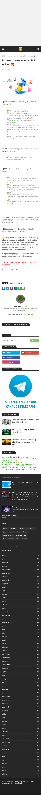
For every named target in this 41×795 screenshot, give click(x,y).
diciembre (21, 569)
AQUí (20, 160)
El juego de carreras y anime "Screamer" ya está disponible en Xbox (25, 508)
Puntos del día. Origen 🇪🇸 (10, 457)
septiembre (21, 580)
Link (8, 104)
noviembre (21, 573)
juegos (5, 532)
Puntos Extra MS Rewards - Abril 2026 (25, 482)
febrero (21, 562)
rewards (9, 56)
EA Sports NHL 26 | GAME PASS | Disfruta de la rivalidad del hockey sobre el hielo (18, 465)
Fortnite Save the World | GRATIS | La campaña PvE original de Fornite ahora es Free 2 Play (20, 468)
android (24, 539)
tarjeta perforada (8, 539)
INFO (12, 123)
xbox (17, 539)
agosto (21, 583)
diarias (12, 283)
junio (21, 591)
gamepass (14, 528)
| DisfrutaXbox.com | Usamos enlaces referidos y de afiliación (18, 782)
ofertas (18, 532)
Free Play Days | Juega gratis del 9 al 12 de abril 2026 (24, 431)
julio (21, 587)
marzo (21, 559)
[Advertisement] (20, 23)
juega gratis (31, 528)
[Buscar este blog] (16, 340)
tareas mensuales (21, 535)
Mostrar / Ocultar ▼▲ (9, 269)
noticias (22, 528)
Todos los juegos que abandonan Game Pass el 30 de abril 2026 (25, 421)
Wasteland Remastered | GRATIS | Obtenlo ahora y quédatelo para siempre (24, 442)
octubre (21, 576)
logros (25, 532)
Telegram (30, 314)
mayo (21, 594)
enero (21, 566)
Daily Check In (27, 129)
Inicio (4, 56)
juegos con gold (8, 535)
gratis (12, 532)
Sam (6, 69)
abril (21, 555)
